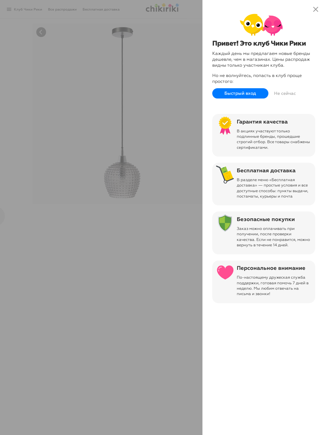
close (315, 9)
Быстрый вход (240, 93)
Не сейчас (285, 93)
